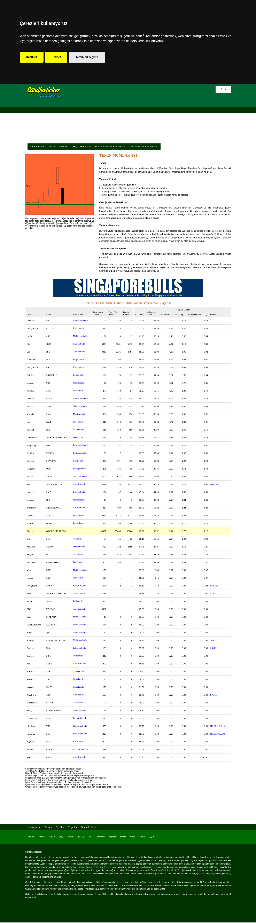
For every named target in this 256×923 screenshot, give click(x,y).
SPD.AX (214, 695)
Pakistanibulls (79, 648)
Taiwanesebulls (80, 406)
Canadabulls (78, 671)
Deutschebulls (79, 546)
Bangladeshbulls (80, 445)
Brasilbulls (78, 460)
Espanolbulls (79, 492)
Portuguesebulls (80, 453)
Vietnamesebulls (80, 320)
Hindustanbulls (80, 726)
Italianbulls (78, 601)
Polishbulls (78, 390)
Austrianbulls (79, 507)
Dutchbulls (78, 562)
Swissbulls (78, 554)
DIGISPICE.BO (217, 734)
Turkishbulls (78, 655)
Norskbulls (78, 577)
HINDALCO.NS (217, 726)
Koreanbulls (78, 328)
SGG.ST (214, 593)
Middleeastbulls (80, 336)
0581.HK (214, 585)
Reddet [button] (56, 57)
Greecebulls (78, 702)
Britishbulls (78, 741)
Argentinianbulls (80, 749)
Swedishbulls (79, 593)
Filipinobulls (79, 359)
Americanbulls (79, 484)
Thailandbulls (79, 429)
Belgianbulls (79, 375)
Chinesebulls (79, 343)
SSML (213, 648)
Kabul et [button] (31, 57)
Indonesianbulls (80, 718)
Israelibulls (78, 421)
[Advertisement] (139, 114)
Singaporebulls (80, 468)
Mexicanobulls (79, 414)
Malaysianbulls (80, 640)
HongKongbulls (80, 585)
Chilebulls (77, 538)
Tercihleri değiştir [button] (87, 57)
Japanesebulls (79, 382)
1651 (212, 640)
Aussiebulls (78, 694)
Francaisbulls (79, 523)
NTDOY (214, 484)
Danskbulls (78, 437)
